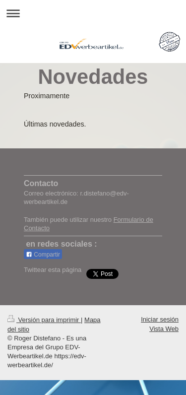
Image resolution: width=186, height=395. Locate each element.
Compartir (43, 254)
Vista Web (164, 328)
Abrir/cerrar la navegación (93, 13)
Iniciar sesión (160, 319)
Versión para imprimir (44, 320)
